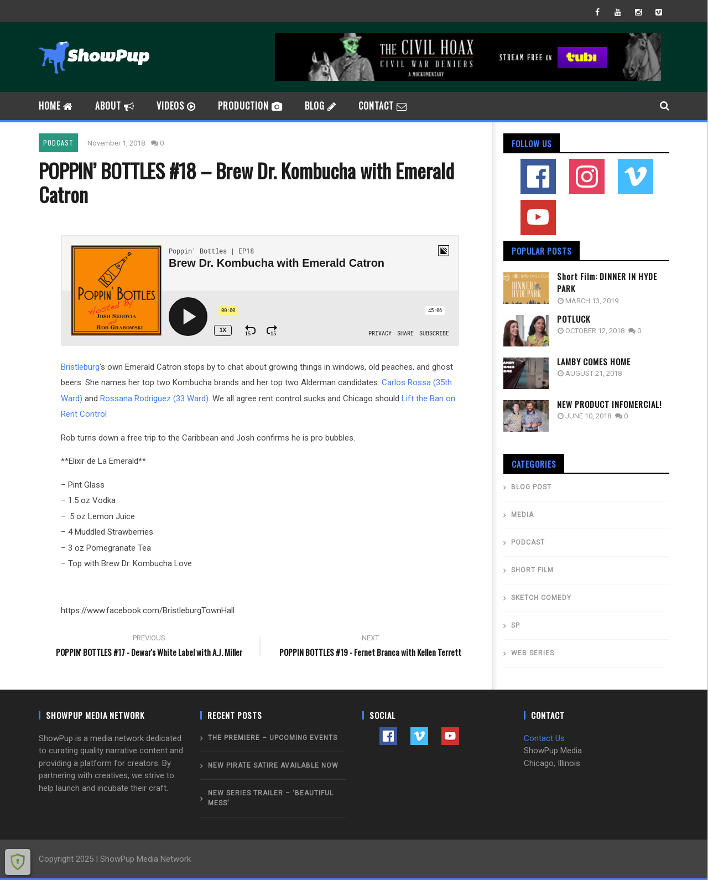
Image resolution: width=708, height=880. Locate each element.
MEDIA (522, 515)
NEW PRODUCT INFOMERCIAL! (609, 404)
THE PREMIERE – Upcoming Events (272, 738)
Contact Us (544, 738)
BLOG (320, 105)
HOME (56, 105)
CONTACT (382, 105)
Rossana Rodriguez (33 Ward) (154, 398)
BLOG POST (531, 487)
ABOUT (114, 105)
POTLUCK (573, 319)
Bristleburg (80, 367)
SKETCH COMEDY (541, 598)
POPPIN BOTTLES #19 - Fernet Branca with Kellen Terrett (370, 647)
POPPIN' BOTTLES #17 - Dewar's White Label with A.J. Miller (149, 647)
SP (515, 625)
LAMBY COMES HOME (594, 361)
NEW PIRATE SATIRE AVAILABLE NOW (273, 765)
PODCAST (58, 142)
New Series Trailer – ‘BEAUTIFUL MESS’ (271, 798)
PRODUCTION (250, 105)
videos (176, 105)
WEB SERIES (532, 653)
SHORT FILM (532, 570)
